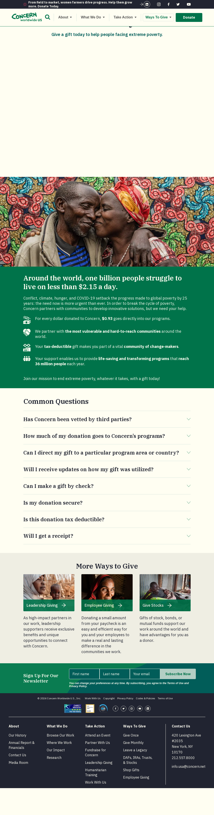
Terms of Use (165, 725)
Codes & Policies (145, 725)
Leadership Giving (99, 789)
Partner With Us (97, 769)
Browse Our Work (60, 762)
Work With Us (93, 725)
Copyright (109, 725)
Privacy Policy (125, 725)
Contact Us (17, 782)
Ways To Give (42, 31)
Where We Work (59, 769)
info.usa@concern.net (188, 793)
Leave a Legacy (135, 777)
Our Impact (56, 777)
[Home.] (25, 31)
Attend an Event (97, 762)
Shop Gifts (131, 797)
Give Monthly (133, 769)
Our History (17, 762)
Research (54, 784)
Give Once (131, 762)
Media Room (18, 789)
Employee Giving (136, 804)
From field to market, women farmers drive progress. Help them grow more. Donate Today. (86, 4)
